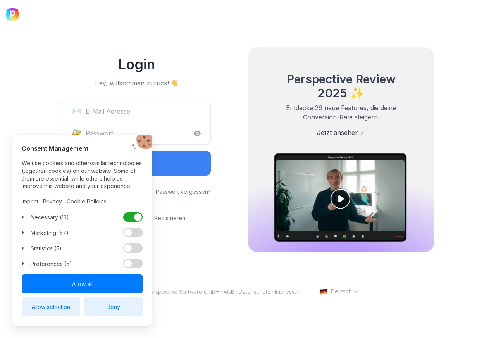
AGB (229, 291)
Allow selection (51, 307)
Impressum (288, 291)
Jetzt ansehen (341, 132)
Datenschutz (254, 291)
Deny (113, 307)
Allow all (82, 284)
